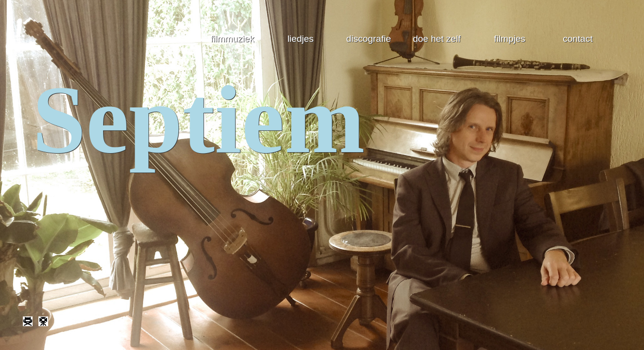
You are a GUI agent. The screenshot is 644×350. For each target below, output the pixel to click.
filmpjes (509, 39)
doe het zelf (437, 39)
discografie (368, 39)
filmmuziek (232, 39)
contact (577, 39)
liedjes (300, 39)
